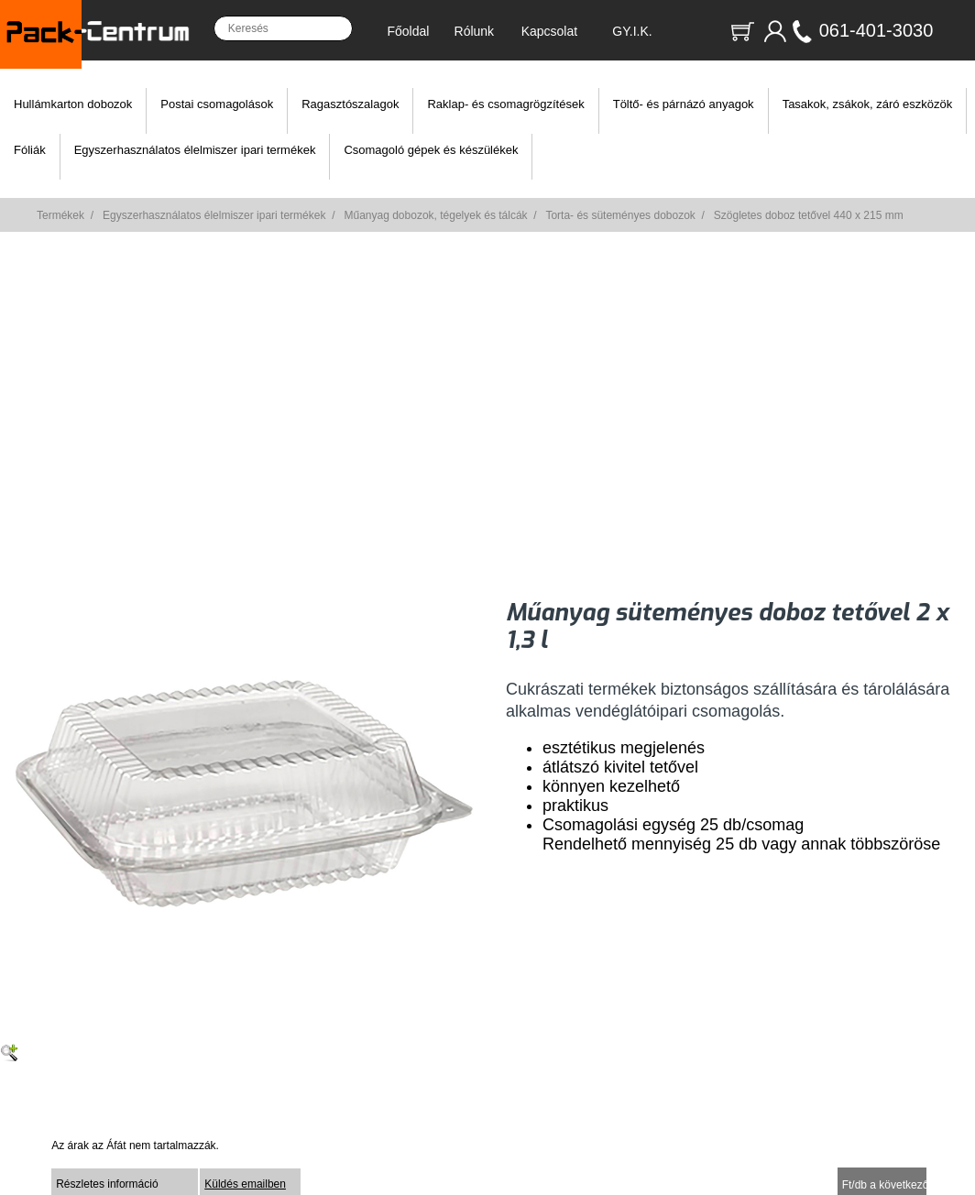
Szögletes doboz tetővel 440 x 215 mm (809, 215)
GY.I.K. (632, 31)
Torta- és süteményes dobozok (620, 215)
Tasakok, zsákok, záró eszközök (868, 104)
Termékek (60, 215)
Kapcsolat (549, 31)
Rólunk (475, 31)
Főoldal (408, 31)
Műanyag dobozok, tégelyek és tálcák (435, 215)
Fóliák (30, 150)
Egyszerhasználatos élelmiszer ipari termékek (195, 150)
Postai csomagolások (216, 104)
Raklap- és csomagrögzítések (505, 104)
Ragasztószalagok (350, 104)
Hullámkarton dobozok (73, 104)
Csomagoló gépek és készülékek (431, 150)
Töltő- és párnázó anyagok (683, 104)
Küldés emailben (245, 1184)
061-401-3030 (876, 30)
